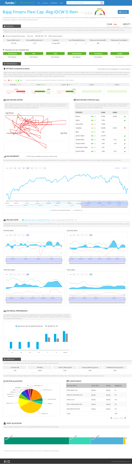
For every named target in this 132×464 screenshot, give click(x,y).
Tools (61, 3)
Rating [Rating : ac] (108, 385)
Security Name (72, 385)
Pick (38, 3)
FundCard (53, 3)
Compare (45, 3)
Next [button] (121, 418)
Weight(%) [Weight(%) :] (118, 385)
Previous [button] (116, 418)
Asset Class (95, 385)
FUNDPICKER (27, 2)
